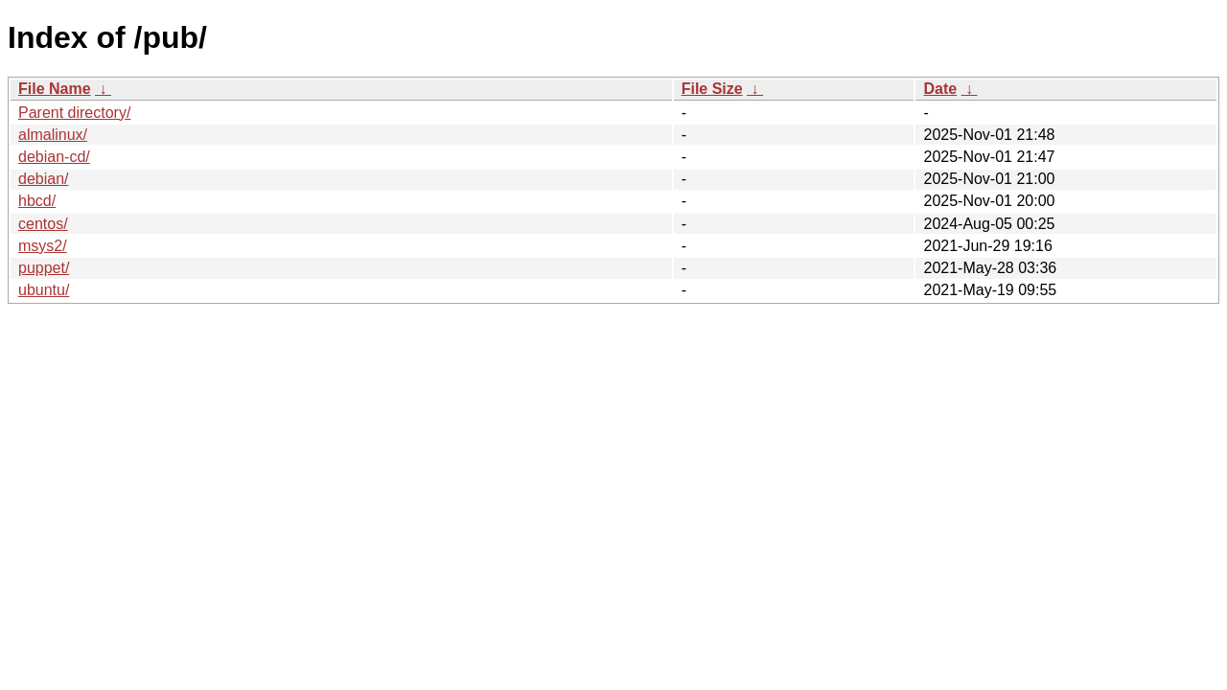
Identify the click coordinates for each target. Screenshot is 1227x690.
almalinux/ (52, 134)
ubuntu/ (43, 290)
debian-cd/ (54, 157)
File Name (54, 88)
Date (940, 88)
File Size (712, 88)
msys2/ (42, 246)
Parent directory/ (74, 112)
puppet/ (43, 268)
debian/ (43, 179)
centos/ (43, 224)
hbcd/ (37, 201)
